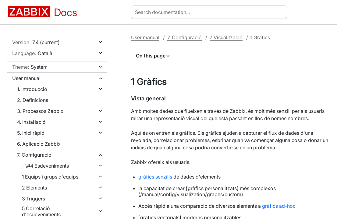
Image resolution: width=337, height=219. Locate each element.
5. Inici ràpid (30, 133)
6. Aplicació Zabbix (39, 144)
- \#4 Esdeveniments (45, 166)
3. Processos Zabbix (40, 111)
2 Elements (34, 188)
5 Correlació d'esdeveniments (41, 211)
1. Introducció (32, 89)
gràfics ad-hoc (279, 206)
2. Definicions (32, 100)
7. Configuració (34, 155)
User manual (26, 78)
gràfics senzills (155, 177)
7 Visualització (226, 37)
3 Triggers (33, 199)
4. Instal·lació (31, 122)
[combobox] (210, 12)
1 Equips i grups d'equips (50, 177)
